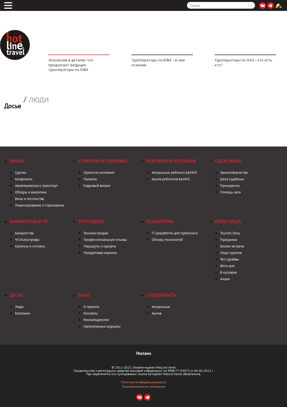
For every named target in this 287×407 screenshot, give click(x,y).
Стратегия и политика (102, 161)
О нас (84, 295)
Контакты (90, 313)
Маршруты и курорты (99, 246)
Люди (39, 99)
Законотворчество (234, 172)
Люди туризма (231, 252)
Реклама (143, 353)
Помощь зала (230, 192)
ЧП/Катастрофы (27, 239)
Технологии (160, 221)
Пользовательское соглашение (143, 386)
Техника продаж (95, 233)
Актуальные (161, 306)
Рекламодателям (96, 320)
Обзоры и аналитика (30, 192)
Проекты (90, 179)
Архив (156, 313)
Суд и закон (228, 161)
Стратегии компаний (98, 172)
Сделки (20, 172)
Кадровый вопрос (97, 185)
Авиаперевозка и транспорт (36, 185)
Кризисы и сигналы (30, 246)
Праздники (228, 239)
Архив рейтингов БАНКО (171, 179)
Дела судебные (232, 179)
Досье (16, 295)
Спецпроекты (161, 295)
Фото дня (227, 266)
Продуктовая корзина (99, 252)
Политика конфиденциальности (143, 382)
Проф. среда (228, 221)
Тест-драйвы (229, 259)
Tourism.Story (230, 233)
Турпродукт (91, 221)
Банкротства (24, 233)
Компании (22, 313)
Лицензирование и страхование (39, 205)
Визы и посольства (29, 198)
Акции (225, 279)
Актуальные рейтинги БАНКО (174, 172)
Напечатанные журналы (102, 326)
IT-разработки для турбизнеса (175, 233)
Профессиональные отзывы (105, 239)
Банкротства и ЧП (29, 221)
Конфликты (23, 179)
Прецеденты (230, 185)
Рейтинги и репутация (171, 161)
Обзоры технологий (167, 239)
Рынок (17, 161)
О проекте (91, 306)
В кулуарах (228, 272)
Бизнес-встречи (232, 246)
